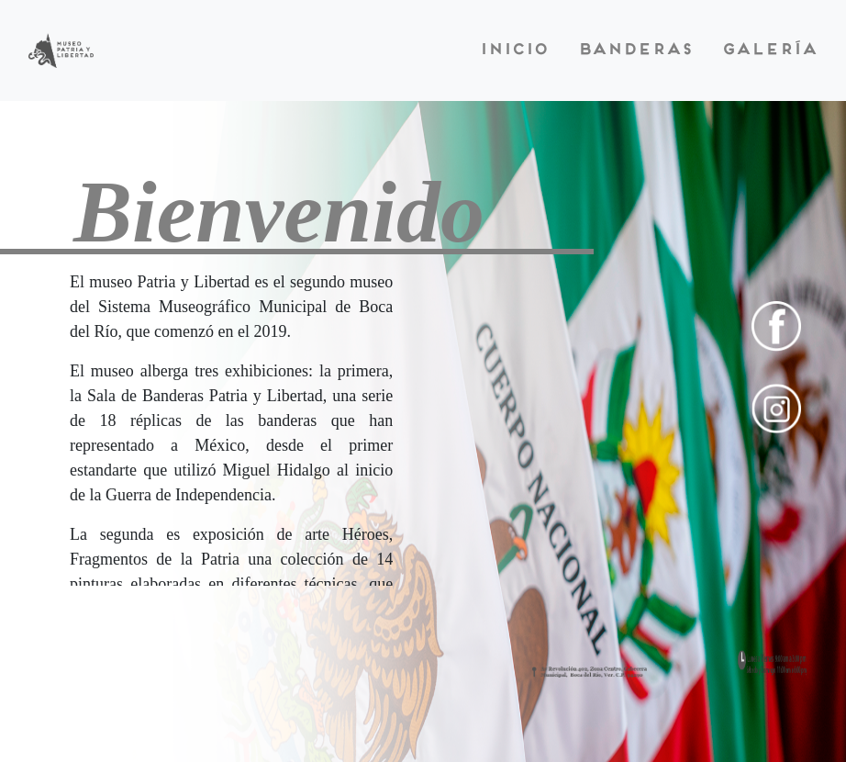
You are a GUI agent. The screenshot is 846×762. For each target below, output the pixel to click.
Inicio (513, 50)
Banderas (634, 50)
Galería (769, 50)
